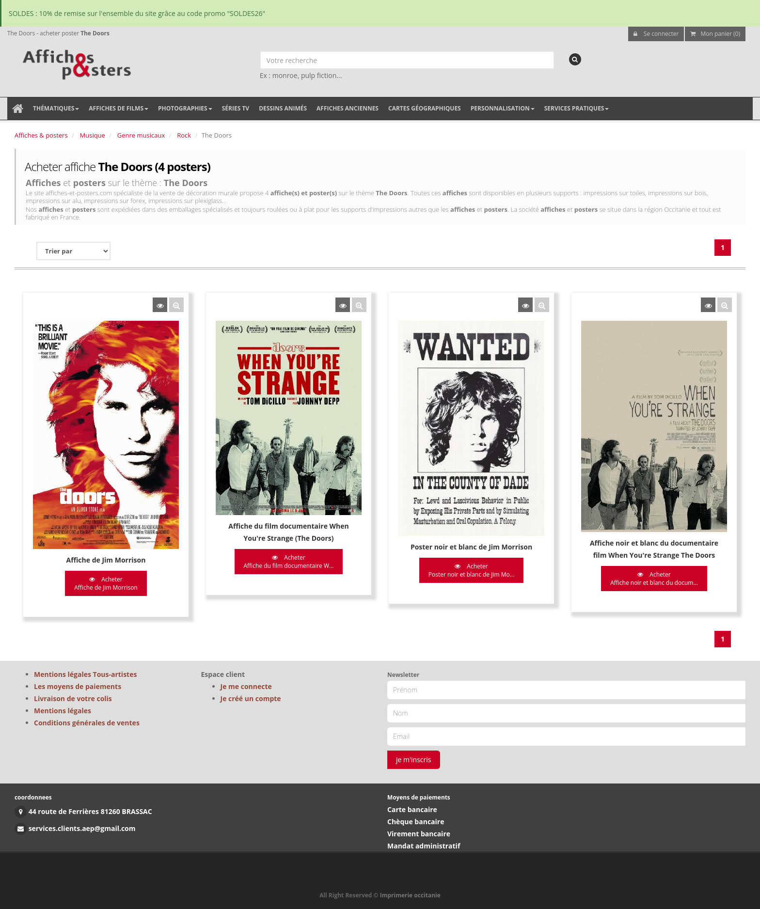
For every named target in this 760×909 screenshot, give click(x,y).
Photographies (185, 108)
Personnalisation (503, 108)
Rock (184, 135)
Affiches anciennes (348, 108)
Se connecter (656, 34)
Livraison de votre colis (73, 698)
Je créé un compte (251, 698)
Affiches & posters (41, 135)
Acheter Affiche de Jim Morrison (105, 583)
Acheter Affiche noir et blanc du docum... (654, 578)
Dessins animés (283, 108)
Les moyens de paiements (77, 686)
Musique (92, 135)
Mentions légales (62, 710)
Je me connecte (246, 686)
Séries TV (235, 108)
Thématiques (56, 108)
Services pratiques (576, 108)
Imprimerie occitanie (410, 895)
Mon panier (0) (715, 34)
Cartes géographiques (424, 108)
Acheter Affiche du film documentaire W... (288, 561)
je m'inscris (413, 759)
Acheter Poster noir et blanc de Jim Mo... (471, 570)
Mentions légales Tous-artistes (85, 674)
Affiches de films (118, 108)
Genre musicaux (141, 135)
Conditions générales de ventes (87, 722)
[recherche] (575, 59)
